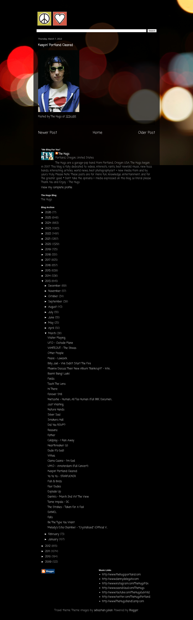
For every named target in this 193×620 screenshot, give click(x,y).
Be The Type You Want (61, 522)
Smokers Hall (56, 420)
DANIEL (52, 512)
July (51, 312)
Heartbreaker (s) (58, 445)
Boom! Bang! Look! (59, 374)
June (51, 318)
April (51, 328)
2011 (48, 551)
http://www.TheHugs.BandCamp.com (123, 601)
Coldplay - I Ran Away (61, 440)
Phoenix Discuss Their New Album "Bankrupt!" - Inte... (79, 369)
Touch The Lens (57, 384)
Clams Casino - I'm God (61, 461)
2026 (48, 212)
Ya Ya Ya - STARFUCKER (62, 476)
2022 (48, 234)
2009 (48, 562)
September (55, 302)
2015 (48, 271)
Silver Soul (54, 415)
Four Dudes (54, 486)
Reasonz (52, 430)
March (52, 333)
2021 (48, 239)
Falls (50, 517)
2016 (48, 265)
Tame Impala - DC (58, 502)
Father (51, 435)
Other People (56, 353)
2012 (48, 546)
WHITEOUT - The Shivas (62, 348)
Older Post (146, 133)
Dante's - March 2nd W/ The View (68, 497)
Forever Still (55, 394)
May (51, 323)
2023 (48, 228)
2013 (48, 281)
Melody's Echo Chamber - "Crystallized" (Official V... (77, 527)
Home (97, 133)
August (53, 307)
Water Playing (56, 338)
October (53, 296)
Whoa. (51, 456)
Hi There (52, 389)
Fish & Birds (55, 481)
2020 (48, 244)
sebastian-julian (103, 610)
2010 (48, 557)
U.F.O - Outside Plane (60, 343)
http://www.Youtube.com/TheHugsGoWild (126, 592)
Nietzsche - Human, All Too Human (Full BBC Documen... (80, 399)
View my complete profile (56, 187)
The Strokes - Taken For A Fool (66, 507)
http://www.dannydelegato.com (120, 579)
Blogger (133, 610)
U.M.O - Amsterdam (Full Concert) (68, 466)
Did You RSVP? (56, 425)
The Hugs (64, 154)
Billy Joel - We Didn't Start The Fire (69, 363)
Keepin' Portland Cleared (62, 471)
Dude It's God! (56, 451)
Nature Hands (56, 410)
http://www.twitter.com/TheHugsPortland (126, 597)
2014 (48, 276)
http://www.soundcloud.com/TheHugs (123, 588)
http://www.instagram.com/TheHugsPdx (125, 583)
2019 (48, 249)
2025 (48, 218)
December (54, 286)
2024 (48, 223)
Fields (51, 379)
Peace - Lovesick (57, 358)
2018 (48, 255)
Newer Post (47, 133)
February (54, 534)
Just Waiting (56, 404)
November (55, 291)
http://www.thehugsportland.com (121, 575)
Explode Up (54, 492)
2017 (48, 260)
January (53, 539)
